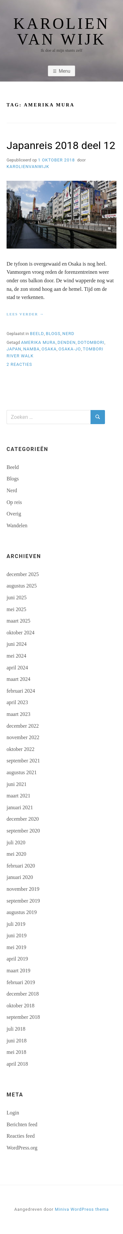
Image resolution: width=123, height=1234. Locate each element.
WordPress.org (22, 1147)
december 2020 (23, 819)
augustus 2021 (22, 772)
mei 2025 (16, 609)
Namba (31, 348)
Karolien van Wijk (61, 31)
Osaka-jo (69, 348)
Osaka (48, 348)
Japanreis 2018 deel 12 (61, 145)
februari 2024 (21, 691)
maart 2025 (18, 621)
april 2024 (17, 667)
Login (13, 1112)
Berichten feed (22, 1124)
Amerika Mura (38, 342)
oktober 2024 (20, 632)
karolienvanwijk (28, 166)
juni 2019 (17, 935)
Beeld (37, 333)
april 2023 (17, 702)
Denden (66, 342)
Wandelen (17, 525)
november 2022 (23, 737)
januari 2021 (20, 807)
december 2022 (23, 726)
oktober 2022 (20, 749)
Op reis (14, 502)
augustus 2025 (22, 586)
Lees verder (25, 314)
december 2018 (23, 994)
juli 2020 (16, 842)
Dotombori (91, 342)
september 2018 (23, 1017)
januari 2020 (20, 877)
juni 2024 (17, 644)
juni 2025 (17, 597)
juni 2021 (17, 784)
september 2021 (23, 760)
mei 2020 (16, 854)
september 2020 (23, 830)
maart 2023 (18, 714)
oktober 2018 (20, 1005)
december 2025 (23, 574)
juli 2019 (16, 924)
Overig (14, 513)
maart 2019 (18, 970)
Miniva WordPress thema (82, 1209)
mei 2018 (16, 1052)
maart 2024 (18, 679)
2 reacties (19, 364)
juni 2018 (17, 1040)
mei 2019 (16, 947)
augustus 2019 (22, 912)
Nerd (68, 333)
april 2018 (17, 1064)
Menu (64, 71)
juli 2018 (16, 1029)
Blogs (53, 333)
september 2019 (23, 901)
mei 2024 (16, 656)
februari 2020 (21, 866)
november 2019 (23, 889)
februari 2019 (21, 982)
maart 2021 (18, 795)
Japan (14, 348)
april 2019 (17, 959)
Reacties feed (21, 1136)
